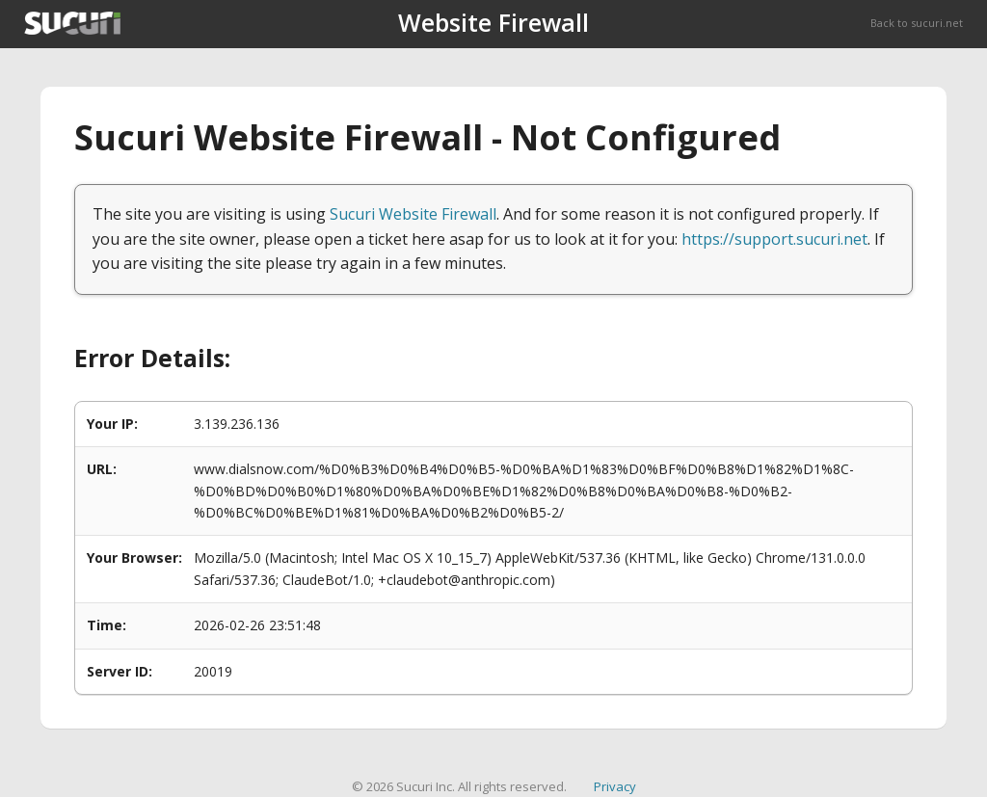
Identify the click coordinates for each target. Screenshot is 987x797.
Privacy (615, 786)
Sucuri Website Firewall (413, 214)
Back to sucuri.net (916, 22)
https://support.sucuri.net (774, 239)
